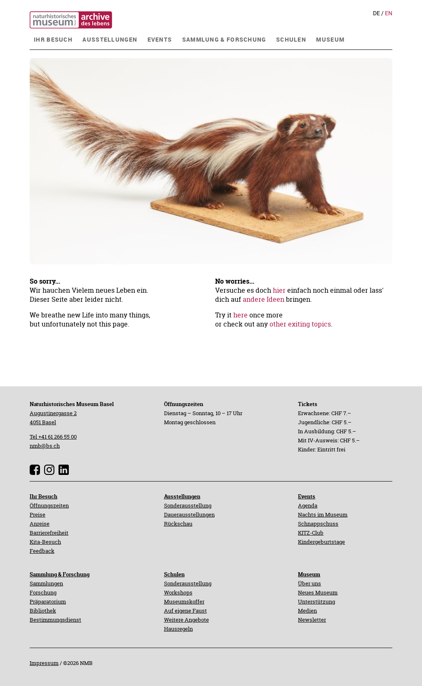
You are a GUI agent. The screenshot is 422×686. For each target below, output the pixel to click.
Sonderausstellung (187, 505)
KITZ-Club (311, 532)
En (388, 13)
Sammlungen (46, 583)
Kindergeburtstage (321, 541)
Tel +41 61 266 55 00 (53, 436)
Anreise (39, 523)
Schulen (174, 574)
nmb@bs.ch (45, 445)
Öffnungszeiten (49, 505)
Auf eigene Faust (185, 610)
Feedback (42, 550)
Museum (309, 574)
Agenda (307, 505)
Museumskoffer (184, 601)
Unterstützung (316, 601)
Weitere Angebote (186, 619)
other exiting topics (300, 324)
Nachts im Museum (322, 514)
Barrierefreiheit (49, 532)
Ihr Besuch (43, 496)
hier (279, 290)
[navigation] (53, 38)
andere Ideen (263, 299)
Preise (37, 514)
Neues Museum (318, 592)
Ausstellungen (182, 496)
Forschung (43, 592)
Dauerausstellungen (189, 514)
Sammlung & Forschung (59, 574)
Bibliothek (43, 610)
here (240, 315)
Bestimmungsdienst (55, 619)
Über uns (309, 583)
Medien (307, 610)
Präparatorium (48, 601)
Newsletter (312, 619)
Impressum (44, 663)
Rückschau (178, 523)
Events (306, 496)
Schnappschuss (318, 523)
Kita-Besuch (45, 541)
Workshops (178, 592)
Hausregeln (178, 628)
